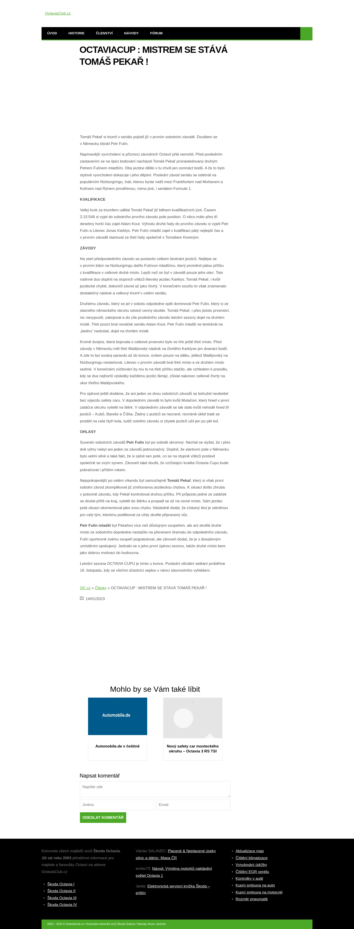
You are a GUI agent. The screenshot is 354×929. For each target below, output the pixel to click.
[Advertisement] (155, 102)
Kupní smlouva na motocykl (259, 892)
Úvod (52, 33)
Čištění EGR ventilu (252, 872)
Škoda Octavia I (61, 884)
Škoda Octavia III (62, 898)
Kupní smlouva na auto (255, 885)
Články (101, 588)
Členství (104, 33)
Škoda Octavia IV (62, 905)
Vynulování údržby (251, 865)
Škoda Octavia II (61, 891)
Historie (76, 33)
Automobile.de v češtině (117, 746)
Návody (131, 33)
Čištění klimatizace (252, 858)
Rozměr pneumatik (252, 899)
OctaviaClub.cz (58, 13)
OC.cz (85, 588)
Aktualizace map (250, 851)
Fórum (156, 33)
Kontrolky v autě (249, 878)
